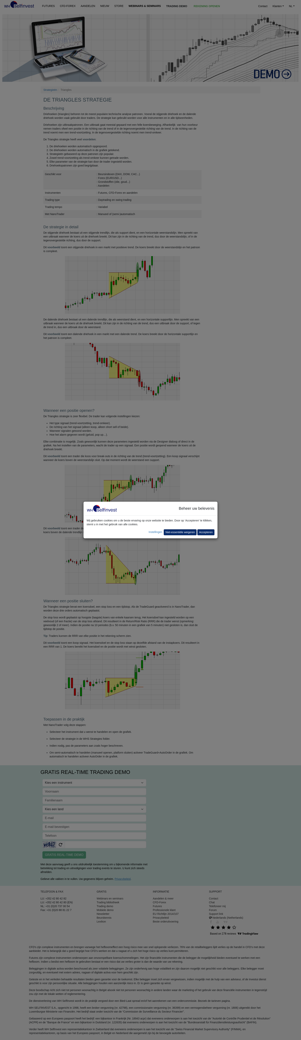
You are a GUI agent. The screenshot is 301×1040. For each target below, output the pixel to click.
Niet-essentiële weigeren (180, 532)
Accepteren (206, 532)
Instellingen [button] (155, 532)
